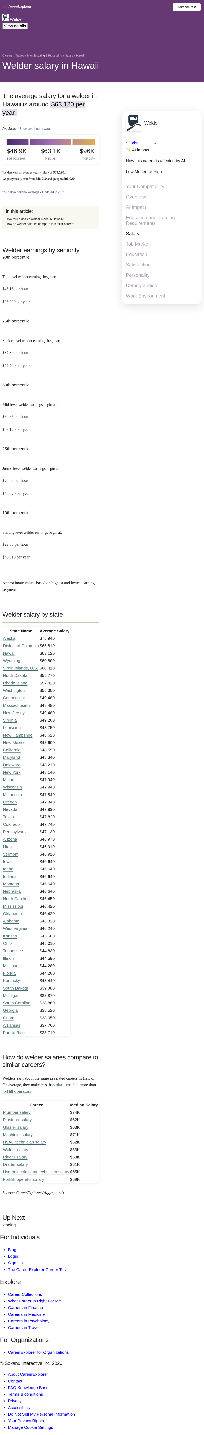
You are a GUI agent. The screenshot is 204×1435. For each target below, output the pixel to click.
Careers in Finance (25, 1307)
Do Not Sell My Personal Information (41, 1414)
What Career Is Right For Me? (35, 1301)
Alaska (9, 638)
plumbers (64, 1084)
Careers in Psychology (28, 1321)
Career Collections (25, 1294)
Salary (132, 233)
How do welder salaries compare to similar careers (40, 224)
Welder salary (15, 1149)
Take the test (187, 7)
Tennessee (13, 950)
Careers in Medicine (26, 1314)
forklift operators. (17, 1091)
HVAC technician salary (24, 1142)
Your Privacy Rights (26, 1420)
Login (13, 1256)
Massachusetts (17, 705)
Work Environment (145, 296)
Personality (138, 275)
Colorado (11, 824)
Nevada (10, 809)
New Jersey (14, 712)
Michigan (11, 995)
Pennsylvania (15, 831)
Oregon (10, 802)
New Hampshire (17, 735)
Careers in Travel (23, 1327)
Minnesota (12, 794)
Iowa (7, 861)
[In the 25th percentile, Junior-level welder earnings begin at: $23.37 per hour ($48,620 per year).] (50, 477)
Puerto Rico (14, 1032)
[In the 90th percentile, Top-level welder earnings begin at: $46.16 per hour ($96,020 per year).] (50, 286)
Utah (7, 846)
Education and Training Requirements (150, 220)
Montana (11, 884)
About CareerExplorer (28, 1374)
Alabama (11, 921)
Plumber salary (17, 1112)
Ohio (7, 943)
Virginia (10, 720)
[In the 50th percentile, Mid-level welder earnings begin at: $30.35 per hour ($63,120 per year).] (50, 413)
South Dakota (15, 988)
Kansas (10, 936)
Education (136, 254)
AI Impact (136, 207)
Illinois (9, 958)
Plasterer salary (17, 1119)
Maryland (11, 757)
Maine (8, 779)
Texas (8, 816)
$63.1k (50, 153)
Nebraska (12, 891)
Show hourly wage (36, 128)
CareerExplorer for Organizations (38, 1352)
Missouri (10, 965)
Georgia (10, 1010)
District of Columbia (21, 645)
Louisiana (12, 727)
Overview (136, 196)
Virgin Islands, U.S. (20, 668)
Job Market (138, 244)
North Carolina (16, 898)
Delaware (12, 765)
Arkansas (11, 1025)
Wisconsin (12, 787)
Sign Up (15, 1262)
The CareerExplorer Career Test (37, 1269)
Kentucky (11, 980)
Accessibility (19, 1407)
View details (15, 26)
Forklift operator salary (23, 1179)
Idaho (8, 869)
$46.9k (17, 153)
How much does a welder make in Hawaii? (35, 219)
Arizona (10, 839)
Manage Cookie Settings (30, 1427)
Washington (14, 690)
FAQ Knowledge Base (28, 1387)
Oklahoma (12, 913)
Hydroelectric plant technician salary (36, 1171)
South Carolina (16, 1003)
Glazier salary (15, 1127)
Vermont (10, 854)
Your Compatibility (145, 186)
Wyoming (11, 660)
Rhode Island (15, 683)
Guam (8, 1018)
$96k (87, 153)
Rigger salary (15, 1157)
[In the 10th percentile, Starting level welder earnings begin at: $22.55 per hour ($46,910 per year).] (50, 541)
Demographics (141, 285)
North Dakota (15, 675)
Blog (12, 1249)
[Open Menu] (88, 7)
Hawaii (9, 653)
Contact (15, 1381)
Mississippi (13, 906)
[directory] (50, 217)
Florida (9, 973)
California (12, 750)
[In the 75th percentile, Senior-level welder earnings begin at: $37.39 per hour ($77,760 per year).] (50, 350)
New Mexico (14, 742)
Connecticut (14, 697)
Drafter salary (15, 1164)
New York (12, 772)
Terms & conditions (25, 1394)
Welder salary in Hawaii (50, 65)
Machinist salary (18, 1134)
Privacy (15, 1400)
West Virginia (15, 928)
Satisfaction (138, 264)
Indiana (10, 876)
